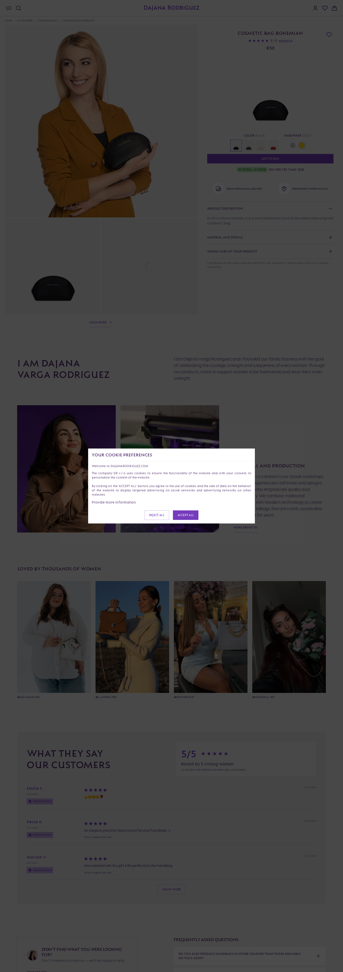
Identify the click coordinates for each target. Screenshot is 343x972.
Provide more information (114, 502)
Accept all (185, 515)
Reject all (156, 515)
